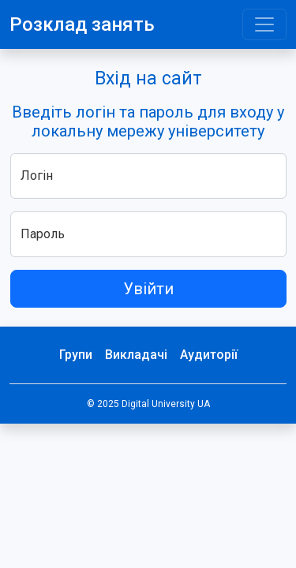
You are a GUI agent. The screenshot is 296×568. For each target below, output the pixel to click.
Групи (75, 354)
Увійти (148, 288)
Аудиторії (209, 354)
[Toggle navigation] (264, 24)
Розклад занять (82, 24)
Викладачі (136, 354)
